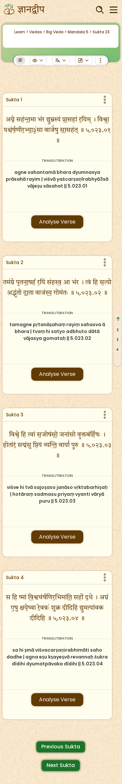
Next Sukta (61, 765)
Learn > (21, 32)
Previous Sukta (60, 746)
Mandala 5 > (80, 32)
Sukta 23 (101, 32)
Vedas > (37, 32)
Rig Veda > (56, 32)
